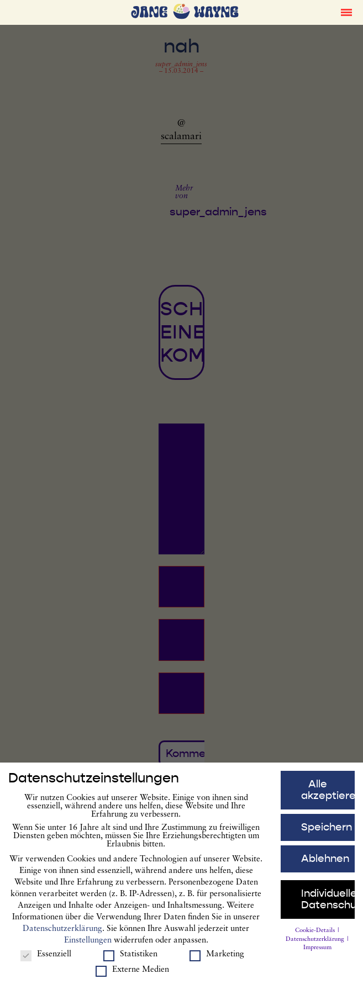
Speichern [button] (326, 831)
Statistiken (130, 958)
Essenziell (45, 958)
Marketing (217, 958)
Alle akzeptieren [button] (328, 794)
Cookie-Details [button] (315, 935)
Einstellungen (88, 944)
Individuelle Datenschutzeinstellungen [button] (328, 903)
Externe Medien (132, 974)
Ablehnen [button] (325, 862)
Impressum (317, 952)
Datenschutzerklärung (62, 933)
